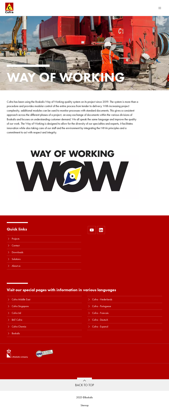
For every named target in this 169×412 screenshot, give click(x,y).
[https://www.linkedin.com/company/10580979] (101, 230)
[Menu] (160, 8)
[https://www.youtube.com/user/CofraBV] (92, 230)
